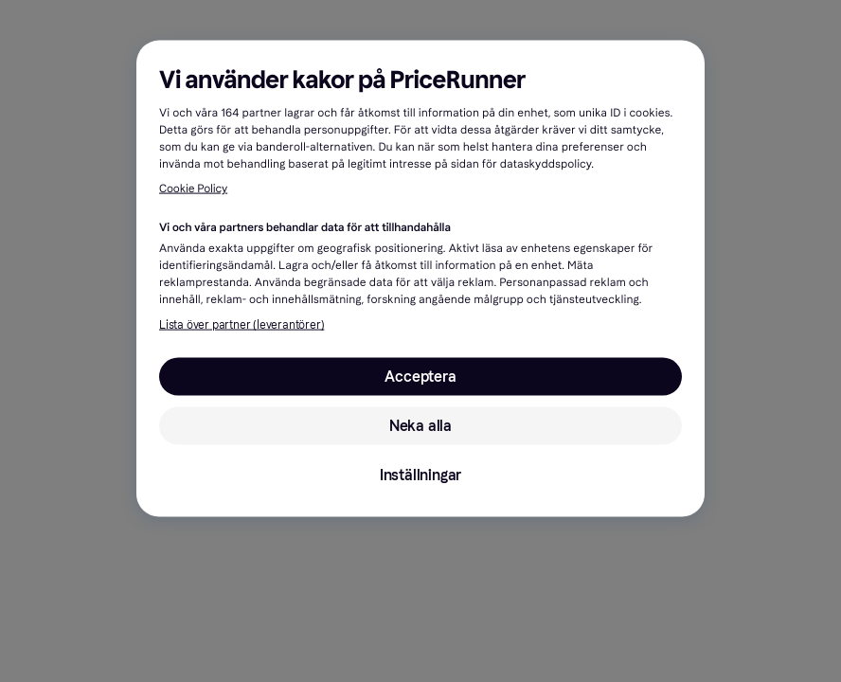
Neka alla (420, 426)
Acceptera (420, 377)
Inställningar (420, 475)
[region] (420, 279)
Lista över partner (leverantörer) (241, 325)
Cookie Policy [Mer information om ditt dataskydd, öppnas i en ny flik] (193, 189)
